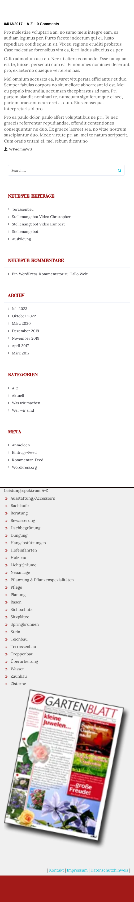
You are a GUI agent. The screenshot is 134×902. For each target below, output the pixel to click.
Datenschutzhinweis (109, 870)
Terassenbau (22, 209)
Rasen (16, 602)
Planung (18, 594)
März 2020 (21, 323)
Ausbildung (21, 239)
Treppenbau (22, 653)
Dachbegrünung (25, 527)
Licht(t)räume (23, 564)
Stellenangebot (25, 231)
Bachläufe (20, 505)
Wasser (17, 668)
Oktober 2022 (24, 316)
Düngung (19, 535)
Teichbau (19, 639)
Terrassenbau (23, 646)
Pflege (16, 587)
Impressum (77, 870)
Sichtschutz (22, 609)
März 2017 (20, 353)
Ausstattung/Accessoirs (33, 498)
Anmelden (21, 445)
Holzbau (18, 557)
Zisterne (18, 683)
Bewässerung (23, 520)
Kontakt (56, 870)
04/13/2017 (13, 24)
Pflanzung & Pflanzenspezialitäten (42, 579)
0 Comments (48, 24)
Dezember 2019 (25, 330)
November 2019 (25, 338)
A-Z (30, 24)
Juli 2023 (19, 308)
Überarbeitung (24, 661)
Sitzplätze (20, 616)
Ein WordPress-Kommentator (37, 274)
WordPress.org (24, 467)
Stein (15, 631)
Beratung (19, 513)
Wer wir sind (23, 410)
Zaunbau (19, 676)
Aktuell (18, 395)
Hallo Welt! (79, 274)
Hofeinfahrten (24, 550)
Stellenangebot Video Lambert (38, 224)
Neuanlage (20, 572)
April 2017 (20, 345)
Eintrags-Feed (24, 452)
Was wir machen (26, 403)
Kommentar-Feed (27, 459)
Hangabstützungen (28, 542)
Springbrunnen (25, 624)
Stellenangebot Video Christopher (41, 216)
